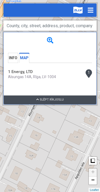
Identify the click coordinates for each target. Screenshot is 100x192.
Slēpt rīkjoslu (50, 99)
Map (24, 58)
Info (13, 58)
